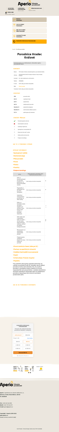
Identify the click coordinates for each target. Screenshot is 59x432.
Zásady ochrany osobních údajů (8, 417)
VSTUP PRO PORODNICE (11, 9)
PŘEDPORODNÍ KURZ (36, 8)
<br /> (29, 184)
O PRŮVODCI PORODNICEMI (21, 9)
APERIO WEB (10, 12)
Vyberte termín (32, 10)
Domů (13, 49)
